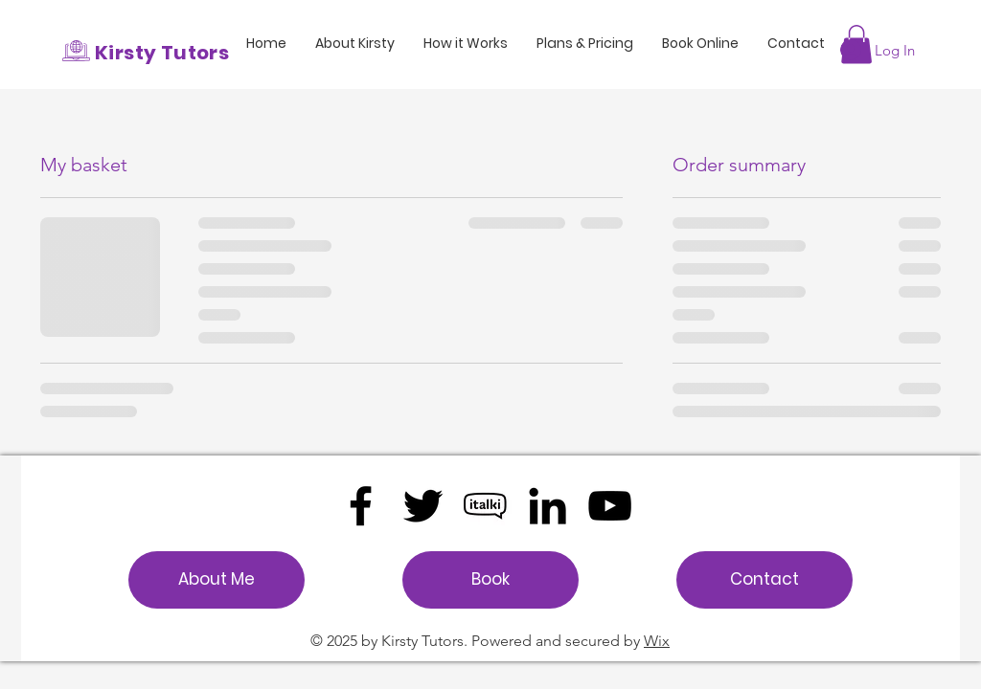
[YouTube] (609, 505)
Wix (657, 641)
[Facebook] (360, 505)
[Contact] (764, 580)
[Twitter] (423, 505)
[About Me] (216, 580)
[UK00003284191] (485, 505)
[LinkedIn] (547, 505)
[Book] (490, 580)
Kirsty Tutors (162, 52)
